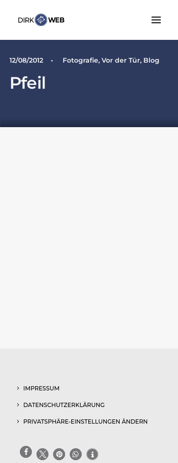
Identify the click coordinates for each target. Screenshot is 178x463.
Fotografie (80, 60)
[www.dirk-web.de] (41, 20)
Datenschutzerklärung (64, 404)
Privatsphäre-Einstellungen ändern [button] (85, 421)
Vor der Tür (121, 60)
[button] (156, 20)
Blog (151, 60)
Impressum (41, 388)
